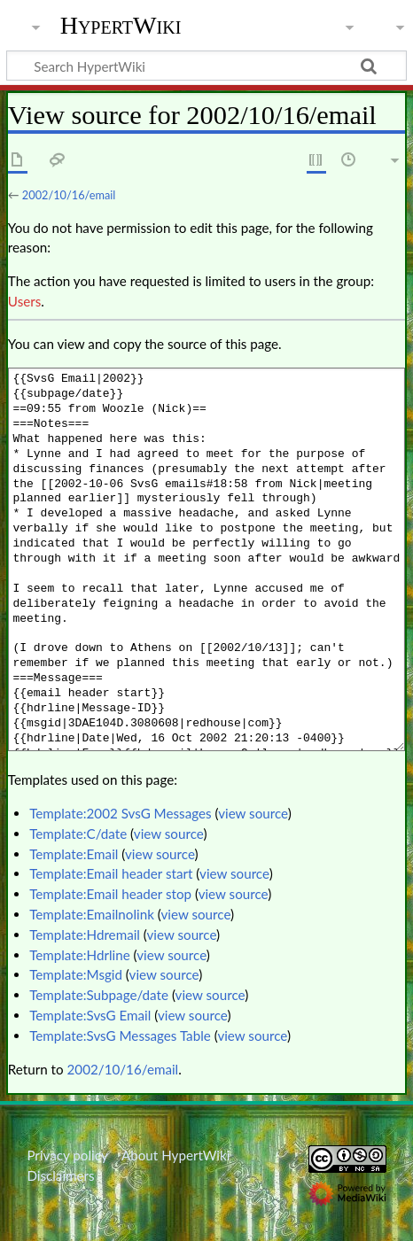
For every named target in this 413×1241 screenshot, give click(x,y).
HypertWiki (121, 25)
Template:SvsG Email (90, 1015)
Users (24, 301)
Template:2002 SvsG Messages (120, 813)
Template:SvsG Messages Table (120, 1035)
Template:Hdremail (84, 934)
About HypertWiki (175, 1155)
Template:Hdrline (79, 955)
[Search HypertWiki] (206, 65)
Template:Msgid (75, 974)
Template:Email (73, 854)
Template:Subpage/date (98, 995)
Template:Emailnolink (91, 914)
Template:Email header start (110, 873)
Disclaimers (60, 1175)
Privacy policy (67, 1155)
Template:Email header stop (110, 894)
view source (253, 813)
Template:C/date (78, 834)
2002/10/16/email (69, 195)
